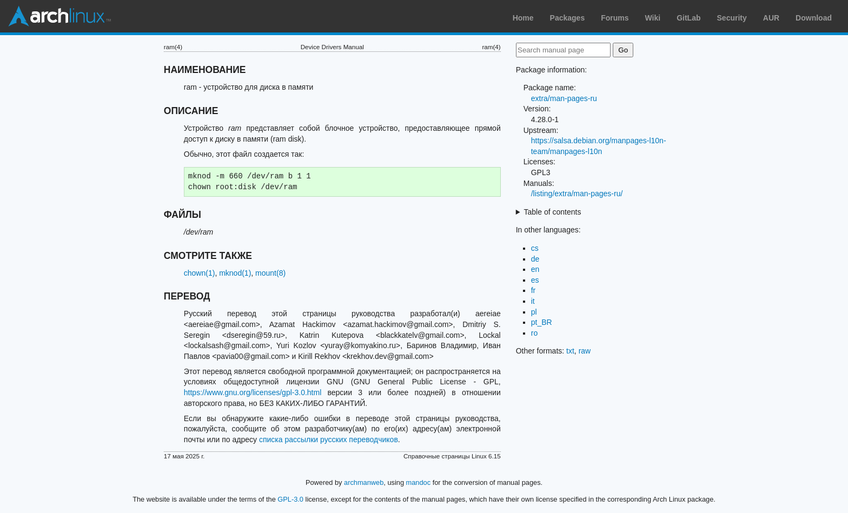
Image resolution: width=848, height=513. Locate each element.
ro (534, 333)
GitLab (688, 18)
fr (533, 290)
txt (570, 351)
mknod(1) (235, 273)
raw (585, 351)
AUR (771, 18)
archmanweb (363, 482)
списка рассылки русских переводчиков (328, 439)
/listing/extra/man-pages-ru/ (577, 193)
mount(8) (270, 273)
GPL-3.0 (290, 499)
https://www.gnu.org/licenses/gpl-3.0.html (252, 392)
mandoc (418, 482)
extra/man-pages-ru (564, 98)
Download (814, 18)
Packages (567, 18)
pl (534, 312)
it (533, 301)
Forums (614, 18)
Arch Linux (59, 16)
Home (523, 18)
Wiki (653, 18)
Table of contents (552, 212)
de (535, 259)
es (535, 280)
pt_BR (541, 322)
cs (535, 248)
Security (732, 18)
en (535, 269)
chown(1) (199, 273)
